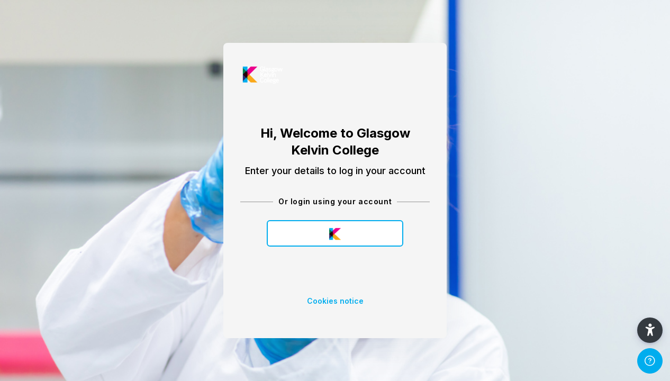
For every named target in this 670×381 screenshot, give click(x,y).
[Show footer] (650, 361)
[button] (650, 330)
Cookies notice (335, 300)
